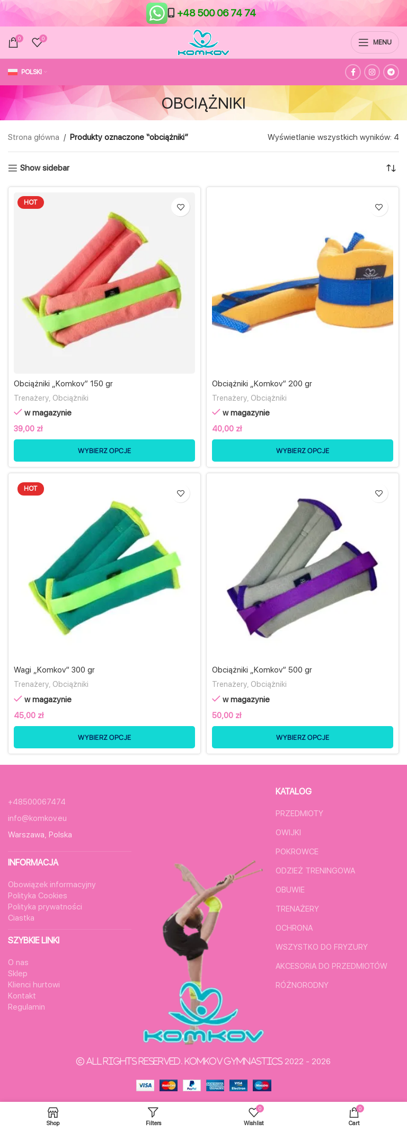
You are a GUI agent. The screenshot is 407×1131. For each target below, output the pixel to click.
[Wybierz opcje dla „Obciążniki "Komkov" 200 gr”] (302, 450)
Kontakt (22, 996)
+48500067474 (37, 802)
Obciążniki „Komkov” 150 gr (63, 383)
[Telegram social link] (391, 72)
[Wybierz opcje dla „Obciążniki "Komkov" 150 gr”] (104, 450)
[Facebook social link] (353, 72)
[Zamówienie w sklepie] (391, 168)
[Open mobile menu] (375, 42)
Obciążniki (70, 397)
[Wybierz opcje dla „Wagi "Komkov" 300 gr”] (104, 737)
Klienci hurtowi (34, 984)
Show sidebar (44, 168)
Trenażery (31, 397)
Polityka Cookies (37, 895)
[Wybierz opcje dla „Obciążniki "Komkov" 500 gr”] (302, 737)
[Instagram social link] (372, 72)
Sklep (18, 973)
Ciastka (21, 918)
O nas (18, 962)
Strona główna (33, 137)
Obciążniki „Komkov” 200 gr (262, 383)
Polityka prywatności (45, 907)
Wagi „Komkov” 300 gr (54, 670)
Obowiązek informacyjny (52, 884)
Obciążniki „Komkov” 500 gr (262, 670)
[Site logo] (203, 42)
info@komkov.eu (37, 818)
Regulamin (26, 1007)
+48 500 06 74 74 (216, 13)
